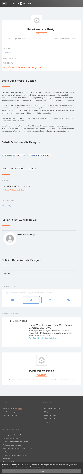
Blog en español (50, 415)
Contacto (47, 422)
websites (8, 52)
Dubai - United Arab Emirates (14, 190)
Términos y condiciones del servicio (15, 442)
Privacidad (6, 458)
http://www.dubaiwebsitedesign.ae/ (22, 67)
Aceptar (41, 471)
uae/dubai (6, 205)
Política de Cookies (10, 465)
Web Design (7, 273)
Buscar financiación (12, 408)
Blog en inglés (49, 412)
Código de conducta (10, 452)
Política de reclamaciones (12, 445)
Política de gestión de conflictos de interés (18, 448)
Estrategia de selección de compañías (16, 435)
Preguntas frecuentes (10, 415)
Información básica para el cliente (15, 455)
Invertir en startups (9, 412)
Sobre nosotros (49, 418)
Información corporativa (52, 408)
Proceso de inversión (10, 438)
